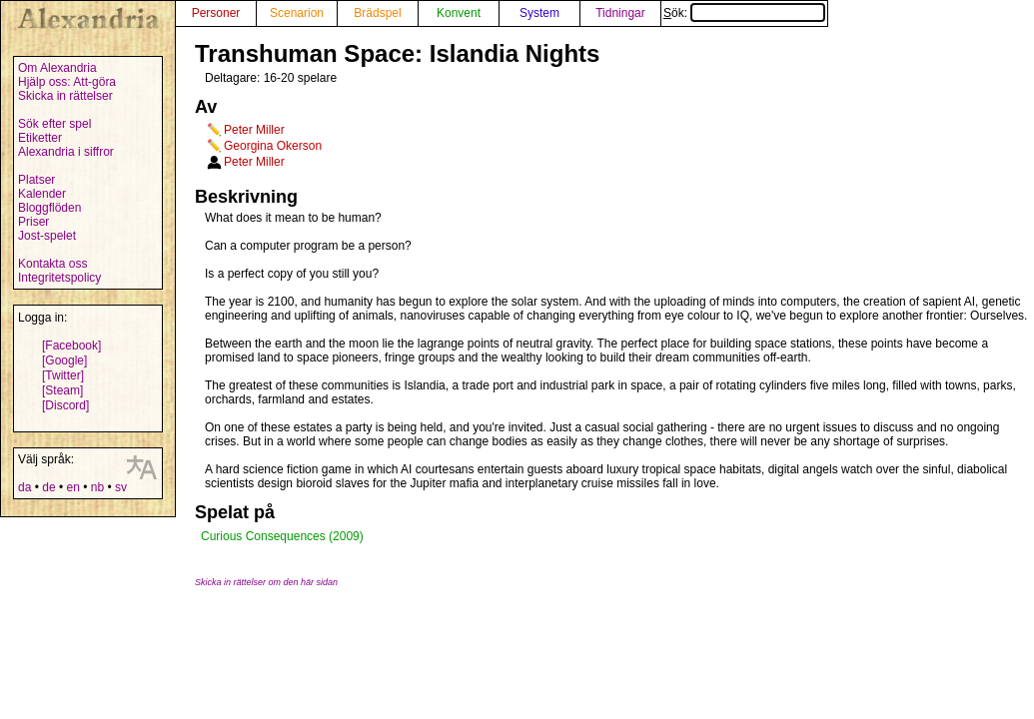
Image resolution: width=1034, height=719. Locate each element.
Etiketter (40, 138)
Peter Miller (254, 130)
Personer (216, 13)
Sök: (744, 13)
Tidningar (620, 13)
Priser (33, 222)
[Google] (64, 360)
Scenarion (297, 13)
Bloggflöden (49, 208)
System (539, 13)
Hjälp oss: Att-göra (67, 82)
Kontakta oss (52, 264)
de (48, 487)
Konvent (459, 13)
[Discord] (65, 405)
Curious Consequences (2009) (282, 536)
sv (121, 487)
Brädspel (377, 13)
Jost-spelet (47, 236)
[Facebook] (71, 346)
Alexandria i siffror (66, 152)
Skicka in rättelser (65, 96)
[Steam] (62, 390)
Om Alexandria (57, 68)
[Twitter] (63, 375)
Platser (36, 180)
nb (97, 487)
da (24, 487)
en (72, 487)
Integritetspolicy (59, 278)
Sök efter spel (54, 124)
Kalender (42, 194)
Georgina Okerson (273, 146)
